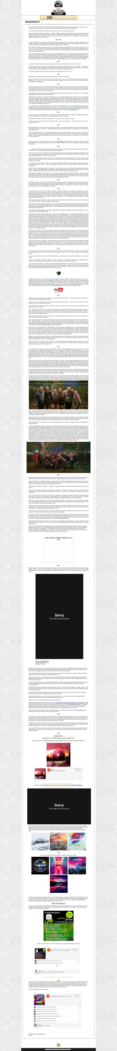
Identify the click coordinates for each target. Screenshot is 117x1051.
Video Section (56, 285)
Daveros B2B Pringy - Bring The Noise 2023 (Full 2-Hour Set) (47, 974)
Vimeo (43, 663)
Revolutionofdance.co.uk (73, 703)
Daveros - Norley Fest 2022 (43, 780)
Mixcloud (50, 280)
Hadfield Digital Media (76, 785)
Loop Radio (79, 710)
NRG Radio (36, 780)
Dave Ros (38, 663)
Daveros (35, 974)
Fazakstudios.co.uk (73, 109)
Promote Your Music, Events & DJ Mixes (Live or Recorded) (70, 702)
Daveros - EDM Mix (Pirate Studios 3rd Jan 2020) (42, 662)
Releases (74, 829)
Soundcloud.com (61, 141)
